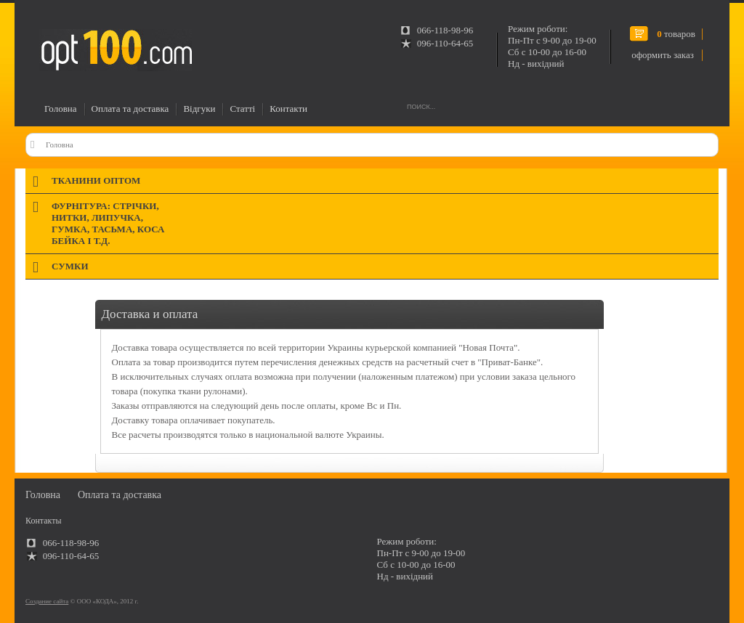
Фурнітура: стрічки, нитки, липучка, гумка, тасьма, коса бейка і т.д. (108, 223)
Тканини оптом (96, 180)
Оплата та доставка (130, 108)
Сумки (70, 266)
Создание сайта (46, 601)
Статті (242, 108)
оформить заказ (662, 54)
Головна (60, 108)
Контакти (288, 108)
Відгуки (199, 108)
